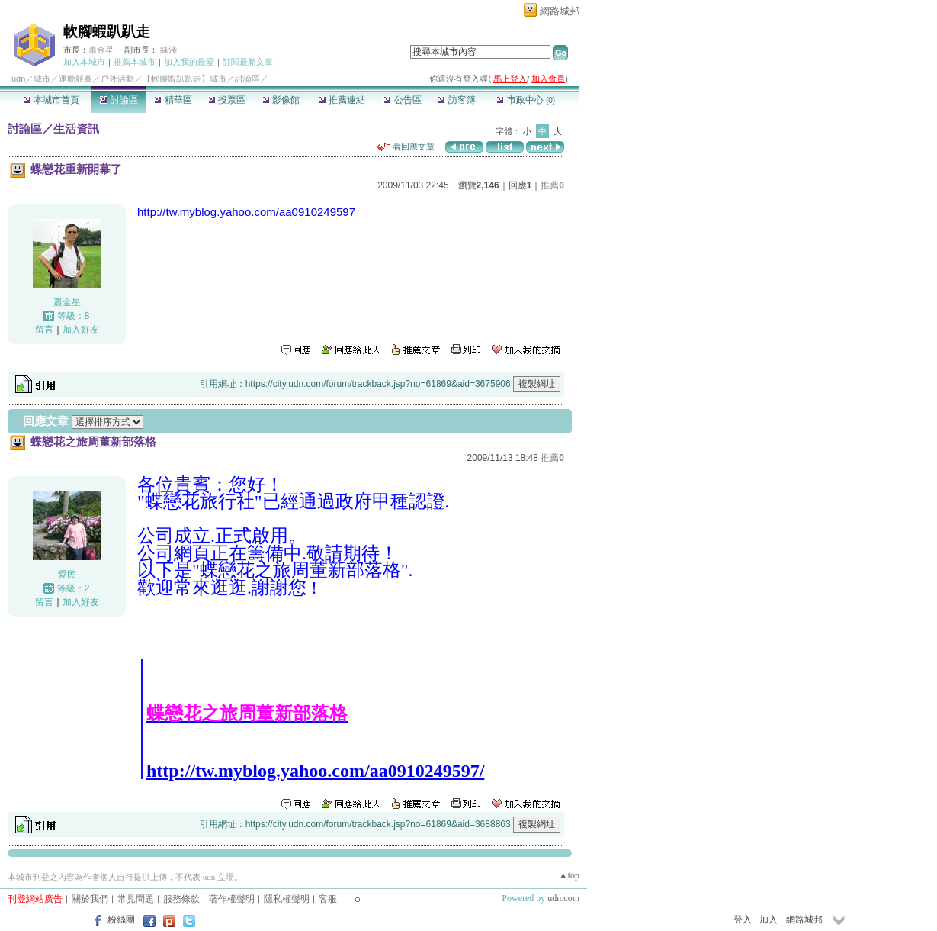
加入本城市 (84, 61)
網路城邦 (559, 11)
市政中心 (525, 100)
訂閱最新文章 (248, 61)
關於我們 (90, 899)
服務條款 (181, 899)
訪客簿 (456, 100)
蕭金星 (101, 49)
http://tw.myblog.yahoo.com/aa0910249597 (246, 211)
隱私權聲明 (287, 899)
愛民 (67, 574)
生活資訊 (76, 128)
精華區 (172, 100)
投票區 (226, 100)
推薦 (552, 185)
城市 (42, 78)
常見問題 (135, 899)
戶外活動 (117, 78)
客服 (328, 899)
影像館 (281, 100)
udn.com (563, 898)
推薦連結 (342, 100)
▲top (569, 875)
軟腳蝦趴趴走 (106, 32)
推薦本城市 (135, 61)
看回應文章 (406, 146)
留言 (44, 329)
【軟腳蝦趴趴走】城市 (184, 78)
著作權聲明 (232, 899)
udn (18, 78)
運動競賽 (75, 78)
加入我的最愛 (189, 61)
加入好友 (81, 329)
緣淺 (168, 49)
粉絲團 (121, 919)
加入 (768, 919)
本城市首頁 (51, 100)
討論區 (118, 100)
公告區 (402, 100)
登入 (742, 919)
